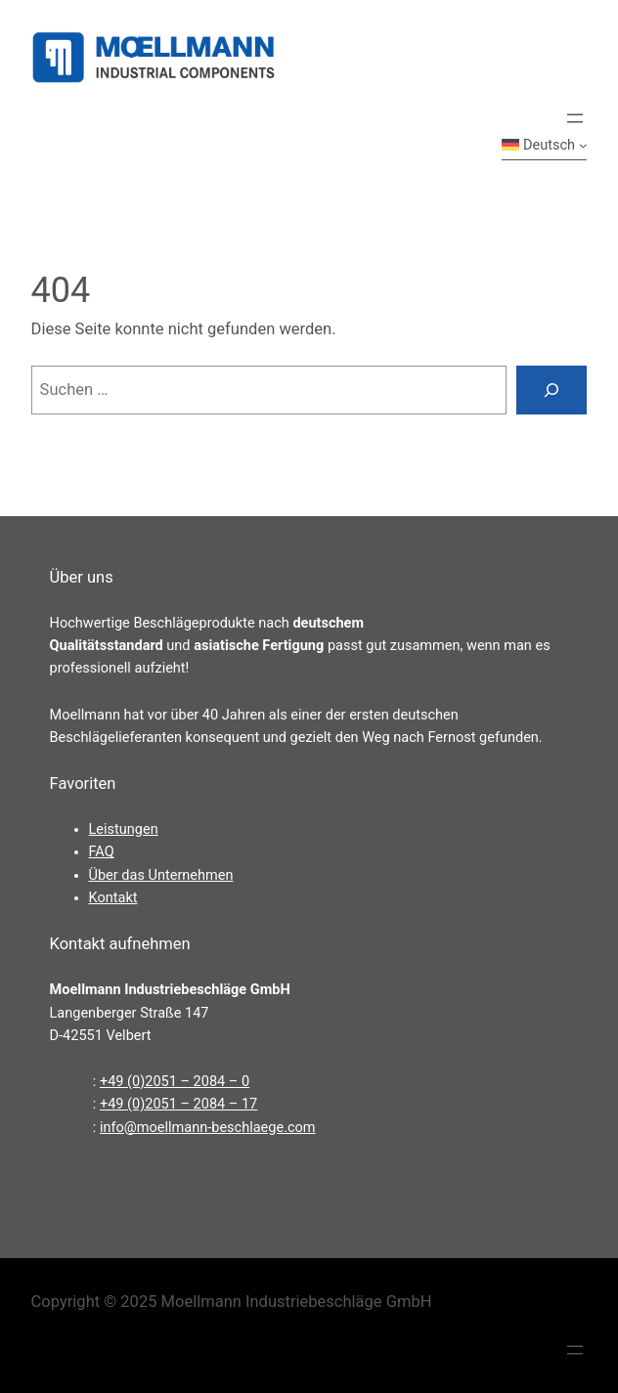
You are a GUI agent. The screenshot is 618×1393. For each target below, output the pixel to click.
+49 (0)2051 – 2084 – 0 (174, 1081)
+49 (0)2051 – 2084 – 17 (178, 1104)
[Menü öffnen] (575, 118)
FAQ (101, 852)
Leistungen (123, 829)
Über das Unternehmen (161, 875)
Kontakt (113, 898)
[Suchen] (551, 390)
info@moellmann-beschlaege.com (208, 1127)
